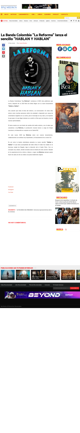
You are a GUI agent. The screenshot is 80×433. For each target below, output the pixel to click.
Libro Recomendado (20, 285)
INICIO (6, 14)
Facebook (10, 187)
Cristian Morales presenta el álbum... (52, 277)
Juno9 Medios (23, 43)
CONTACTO (64, 14)
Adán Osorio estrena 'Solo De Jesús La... (22, 277)
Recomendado (13, 21)
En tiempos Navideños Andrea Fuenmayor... (7, 276)
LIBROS (40, 14)
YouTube (10, 192)
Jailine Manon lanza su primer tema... (38, 277)
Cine (30, 21)
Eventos (53, 21)
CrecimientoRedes (62, 21)
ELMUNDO (48, 14)
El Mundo (42, 21)
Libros (20, 21)
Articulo (36, 21)
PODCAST (56, 14)
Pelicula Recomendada (35, 285)
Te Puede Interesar (58, 285)
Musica (26, 21)
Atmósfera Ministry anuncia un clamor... (67, 277)
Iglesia (48, 21)
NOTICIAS (13, 14)
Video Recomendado (6, 285)
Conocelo (47, 285)
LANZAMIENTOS (24, 14)
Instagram (11, 189)
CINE (33, 14)
